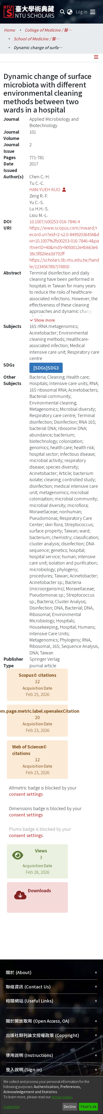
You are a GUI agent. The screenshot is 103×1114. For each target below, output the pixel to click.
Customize (11, 1106)
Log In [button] (82, 12)
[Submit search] (62, 12)
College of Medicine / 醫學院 (49, 30)
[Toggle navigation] (92, 11)
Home (9, 30)
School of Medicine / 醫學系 (38, 39)
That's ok (88, 1106)
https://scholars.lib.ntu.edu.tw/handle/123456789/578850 (64, 263)
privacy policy (62, 1096)
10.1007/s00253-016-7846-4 (54, 221)
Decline (70, 1106)
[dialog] (51, 1095)
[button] (42, 320)
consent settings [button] (26, 794)
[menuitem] (70, 12)
